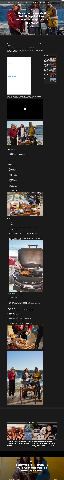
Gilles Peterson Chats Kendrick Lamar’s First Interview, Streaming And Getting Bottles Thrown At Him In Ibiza (43, 444)
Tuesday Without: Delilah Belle (46, 74)
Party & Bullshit (19, 2)
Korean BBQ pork (17, 50)
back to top (32, 454)
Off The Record (39, 2)
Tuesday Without (13, 2)
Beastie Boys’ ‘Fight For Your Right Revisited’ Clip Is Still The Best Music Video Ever (47, 65)
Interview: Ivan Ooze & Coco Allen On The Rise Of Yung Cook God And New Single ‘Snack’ (47, 60)
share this (39, 43)
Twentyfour (27, 2)
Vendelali (45, 78)
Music (23, 2)
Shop (46, 2)
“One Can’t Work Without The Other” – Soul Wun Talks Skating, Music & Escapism (19, 443)
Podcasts (43, 2)
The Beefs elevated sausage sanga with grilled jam (27, 50)
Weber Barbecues (21, 51)
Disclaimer (55, 479)
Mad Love (34, 2)
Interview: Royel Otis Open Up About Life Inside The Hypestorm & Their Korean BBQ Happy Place (47, 70)
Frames (31, 2)
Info (48, 2)
